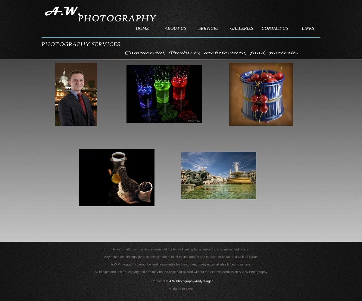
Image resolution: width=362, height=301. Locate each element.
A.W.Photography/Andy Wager (190, 281)
